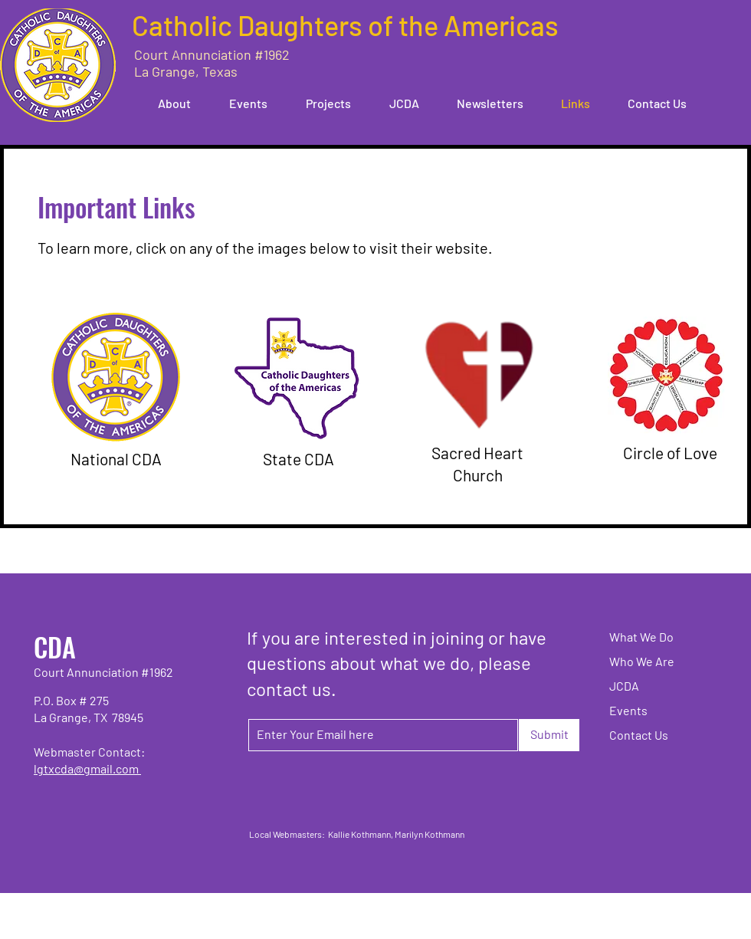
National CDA (116, 458)
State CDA (298, 458)
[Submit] (549, 735)
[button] (166, 103)
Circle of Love (670, 452)
